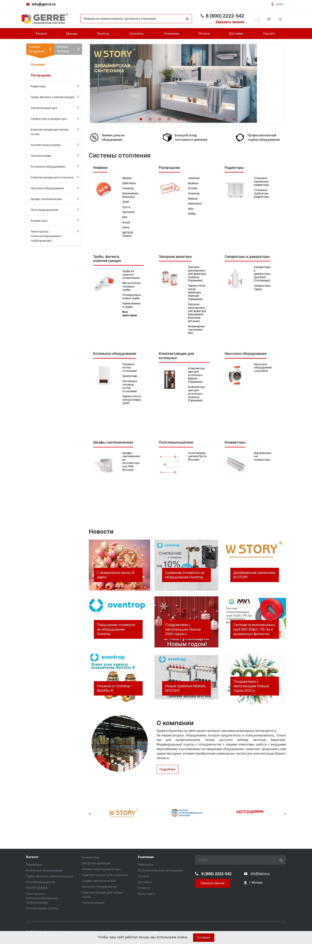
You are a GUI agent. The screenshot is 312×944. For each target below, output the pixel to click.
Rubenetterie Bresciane (130, 195)
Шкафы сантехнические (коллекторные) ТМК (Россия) (131, 462)
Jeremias (194, 178)
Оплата (143, 876)
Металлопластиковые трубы (131, 287)
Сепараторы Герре (262, 288)
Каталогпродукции (40, 50)
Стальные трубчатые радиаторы (261, 193)
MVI (125, 217)
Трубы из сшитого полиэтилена (131, 275)
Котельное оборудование (55, 166)
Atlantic (127, 178)
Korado (193, 188)
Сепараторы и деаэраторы (55, 118)
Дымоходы (130, 377)
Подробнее (167, 770)
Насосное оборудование (55, 188)
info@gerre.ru (43, 4)
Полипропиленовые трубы (132, 297)
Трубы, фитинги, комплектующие (55, 97)
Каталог (32, 857)
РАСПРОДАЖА (37, 888)
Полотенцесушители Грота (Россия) (197, 459)
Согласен (203, 937)
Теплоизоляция (55, 155)
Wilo (191, 209)
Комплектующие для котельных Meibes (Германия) (196, 376)
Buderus (193, 183)
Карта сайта (146, 894)
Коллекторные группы (55, 145)
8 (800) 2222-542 (225, 16)
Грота (126, 207)
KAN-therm (129, 183)
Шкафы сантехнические (55, 199)
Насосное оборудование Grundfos (263, 369)
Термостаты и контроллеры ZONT (131, 402)
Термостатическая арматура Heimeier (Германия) (197, 293)
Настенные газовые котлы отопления (130, 387)
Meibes (193, 198)
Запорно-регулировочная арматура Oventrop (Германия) (197, 274)
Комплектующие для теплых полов (55, 131)
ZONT (126, 202)
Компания (146, 857)
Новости (144, 888)
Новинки (38, 64)
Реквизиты (145, 864)
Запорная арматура (55, 108)
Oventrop (128, 188)
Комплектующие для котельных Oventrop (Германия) (196, 394)
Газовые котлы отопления (130, 369)
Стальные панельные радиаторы (261, 182)
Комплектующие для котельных (55, 177)
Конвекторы (55, 220)
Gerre (126, 227)
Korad (126, 222)
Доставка (145, 882)
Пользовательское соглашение (160, 870)
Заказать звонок (229, 22)
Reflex (192, 214)
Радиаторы (55, 86)
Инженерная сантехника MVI (196, 330)
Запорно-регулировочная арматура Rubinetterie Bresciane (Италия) (197, 313)
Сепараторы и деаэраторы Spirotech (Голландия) (262, 274)
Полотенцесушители (55, 209)
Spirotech (129, 212)
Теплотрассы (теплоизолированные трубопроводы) (55, 235)
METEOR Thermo (128, 234)
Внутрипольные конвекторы (262, 457)
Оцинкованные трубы (132, 305)
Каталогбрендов (63, 49)
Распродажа (41, 75)
